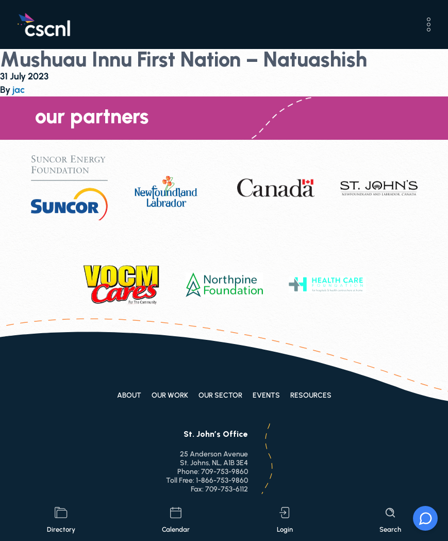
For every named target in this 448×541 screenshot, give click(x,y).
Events (266, 395)
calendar (176, 520)
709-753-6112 (226, 489)
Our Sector (220, 395)
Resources (310, 395)
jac (18, 89)
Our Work (170, 395)
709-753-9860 (224, 471)
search (390, 520)
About (129, 395)
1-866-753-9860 (222, 480)
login (285, 520)
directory (61, 520)
